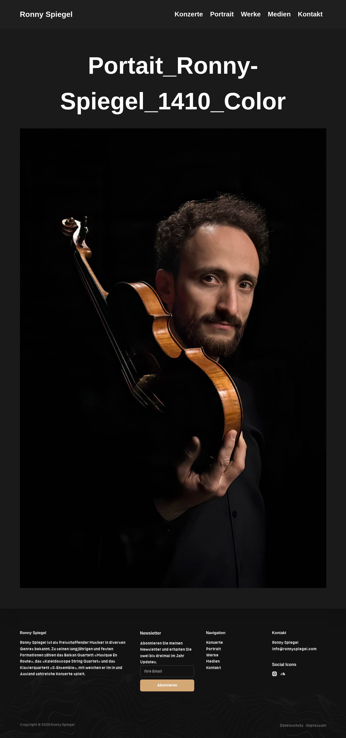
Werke (251, 14)
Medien (279, 14)
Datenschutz (291, 725)
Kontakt (310, 14)
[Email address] (167, 671)
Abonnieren (167, 685)
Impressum (316, 725)
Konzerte (189, 14)
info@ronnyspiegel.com (294, 649)
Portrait (222, 14)
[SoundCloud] (282, 673)
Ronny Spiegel (46, 14)
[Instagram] (274, 673)
